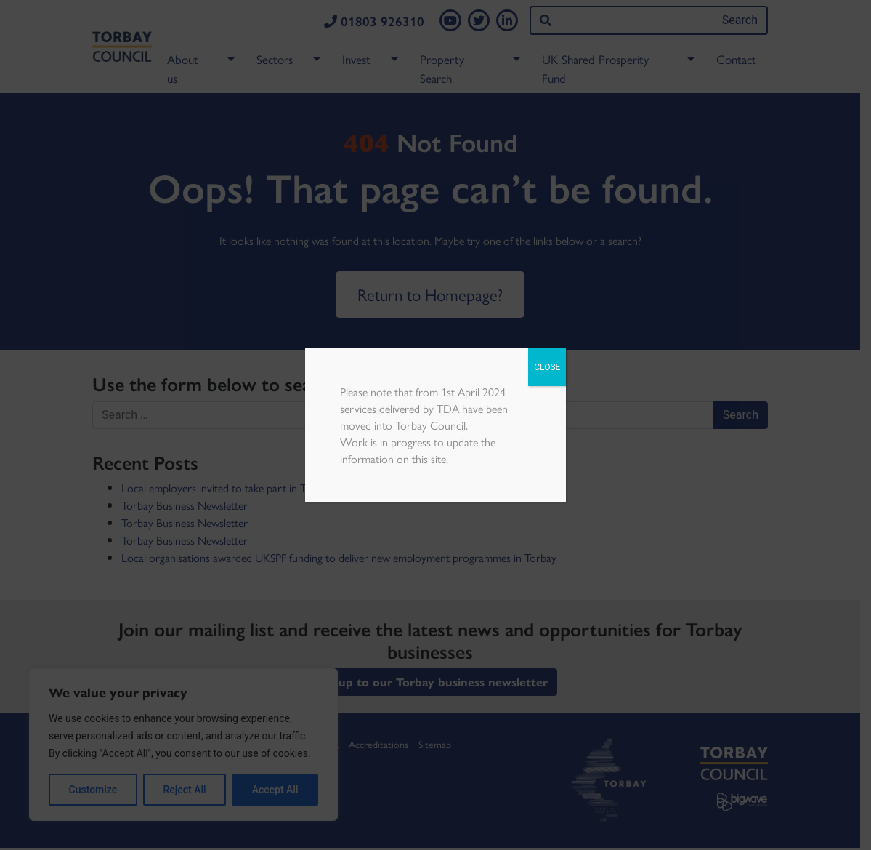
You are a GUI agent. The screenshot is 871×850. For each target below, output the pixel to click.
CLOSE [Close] (547, 367)
